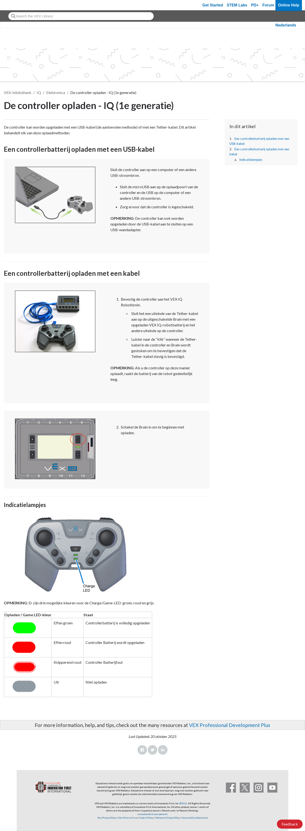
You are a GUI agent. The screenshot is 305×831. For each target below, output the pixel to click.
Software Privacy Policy (167, 817)
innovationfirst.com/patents (152, 814)
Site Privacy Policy (107, 817)
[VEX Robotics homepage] (13, 5)
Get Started (212, 5)
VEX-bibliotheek (17, 92)
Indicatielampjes (250, 160)
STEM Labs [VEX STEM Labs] (237, 5)
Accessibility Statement (195, 817)
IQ (39, 92)
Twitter (152, 750)
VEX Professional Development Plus (229, 725)
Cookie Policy (146, 817)
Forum (268, 5)
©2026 (183, 803)
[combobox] (81, 16)
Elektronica (55, 92)
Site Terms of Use (127, 817)
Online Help (288, 5)
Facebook (142, 750)
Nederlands (285, 25)
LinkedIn (163, 750)
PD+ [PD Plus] (255, 5)
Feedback (290, 824)
